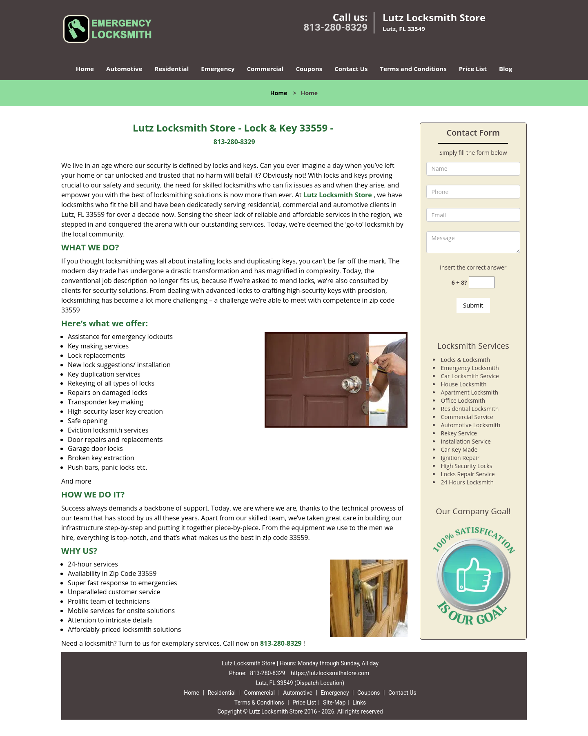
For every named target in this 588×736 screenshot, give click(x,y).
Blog (505, 69)
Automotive (124, 69)
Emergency (217, 69)
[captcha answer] (482, 282)
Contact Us (351, 69)
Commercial (265, 69)
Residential (172, 69)
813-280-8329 (335, 27)
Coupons (309, 69)
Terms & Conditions (259, 702)
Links (359, 702)
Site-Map (334, 702)
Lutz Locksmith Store (337, 194)
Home (85, 69)
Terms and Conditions (413, 69)
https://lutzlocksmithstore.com (330, 673)
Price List (473, 69)
